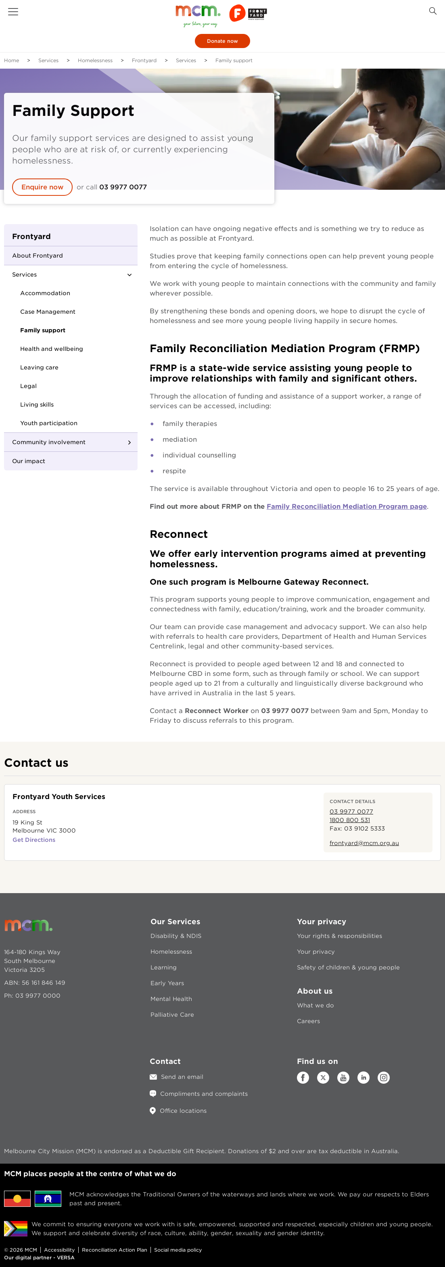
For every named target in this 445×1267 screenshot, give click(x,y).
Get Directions (34, 840)
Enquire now (42, 187)
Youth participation (48, 423)
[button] (13, 11)
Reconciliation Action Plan (114, 1250)
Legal (28, 386)
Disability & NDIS (175, 936)
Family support (42, 330)
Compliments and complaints (204, 1094)
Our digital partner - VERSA (39, 1257)
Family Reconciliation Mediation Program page (347, 506)
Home (11, 60)
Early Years (167, 983)
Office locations (183, 1111)
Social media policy (178, 1250)
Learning (163, 967)
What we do (315, 1005)
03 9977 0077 (124, 187)
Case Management (47, 311)
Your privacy (316, 951)
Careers (308, 1021)
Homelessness (95, 60)
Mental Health (171, 999)
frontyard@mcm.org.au (364, 843)
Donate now (222, 41)
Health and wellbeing (51, 349)
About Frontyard (37, 255)
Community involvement (49, 442)
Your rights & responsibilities (339, 936)
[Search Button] (433, 11)
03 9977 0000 (38, 995)
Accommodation (45, 293)
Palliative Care (172, 1014)
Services (48, 60)
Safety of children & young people (348, 967)
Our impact (28, 461)
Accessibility (59, 1250)
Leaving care (39, 367)
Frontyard (144, 60)
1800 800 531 (350, 820)
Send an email (182, 1077)
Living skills (37, 404)
